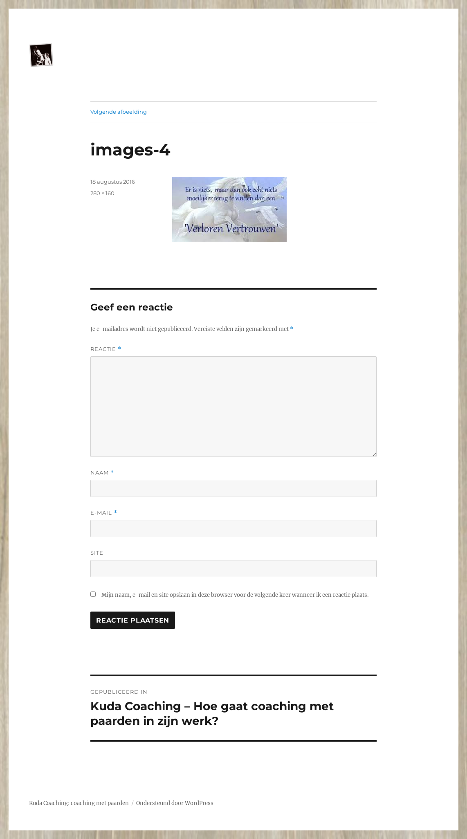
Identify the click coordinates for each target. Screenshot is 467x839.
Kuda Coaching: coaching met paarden (79, 803)
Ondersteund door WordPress (174, 803)
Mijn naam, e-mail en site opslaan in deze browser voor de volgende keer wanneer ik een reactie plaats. (234, 595)
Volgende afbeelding (118, 111)
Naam (102, 472)
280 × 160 (102, 193)
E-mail (103, 512)
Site (96, 552)
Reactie (105, 349)
